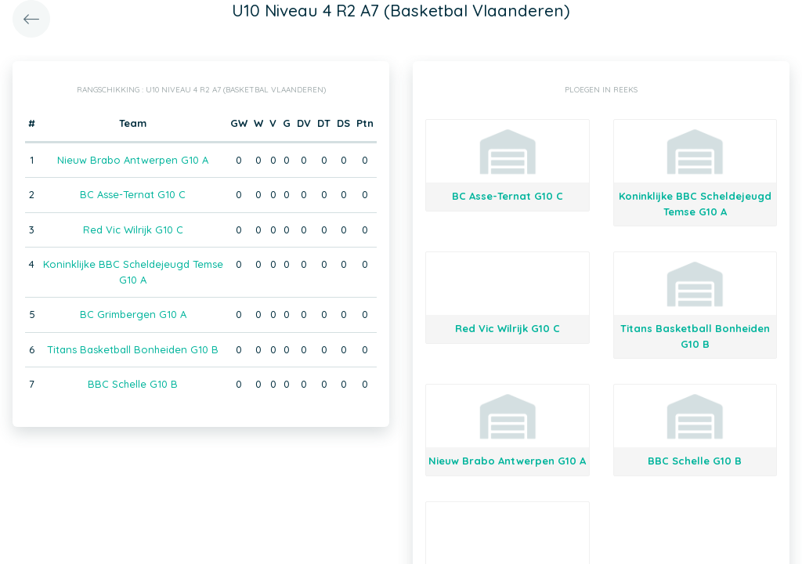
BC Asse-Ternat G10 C (133, 194)
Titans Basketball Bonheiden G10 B (133, 349)
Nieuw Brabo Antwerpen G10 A (132, 160)
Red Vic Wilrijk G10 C (133, 229)
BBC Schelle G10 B (133, 384)
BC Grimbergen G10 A (133, 314)
